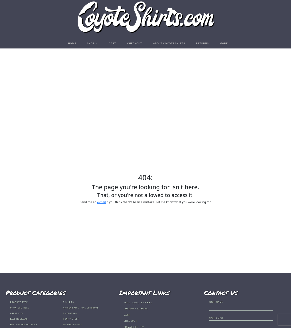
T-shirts (68, 302)
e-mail (101, 202)
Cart (110, 43)
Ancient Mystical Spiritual (81, 308)
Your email (241, 321)
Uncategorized (19, 308)
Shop (88, 43)
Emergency (70, 313)
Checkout (134, 43)
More (230, 43)
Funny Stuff (71, 319)
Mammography (72, 324)
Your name (241, 305)
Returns (206, 43)
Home (66, 43)
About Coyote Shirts (171, 43)
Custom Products (136, 308)
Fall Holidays (19, 319)
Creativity (17, 313)
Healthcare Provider (23, 324)
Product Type (19, 302)
